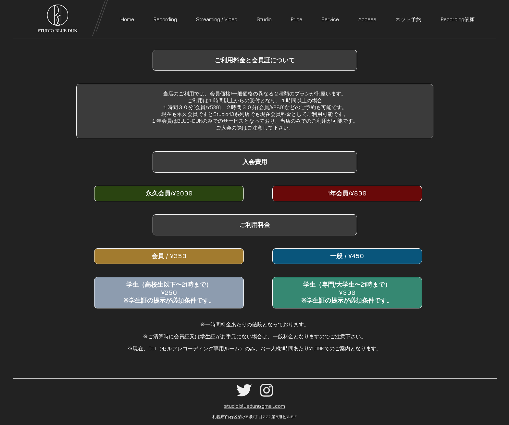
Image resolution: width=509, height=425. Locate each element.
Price (296, 19)
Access (367, 19)
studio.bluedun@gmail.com (254, 406)
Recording (165, 19)
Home (127, 19)
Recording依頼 (458, 19)
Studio (264, 19)
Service (330, 19)
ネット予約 (408, 19)
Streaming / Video (216, 19)
